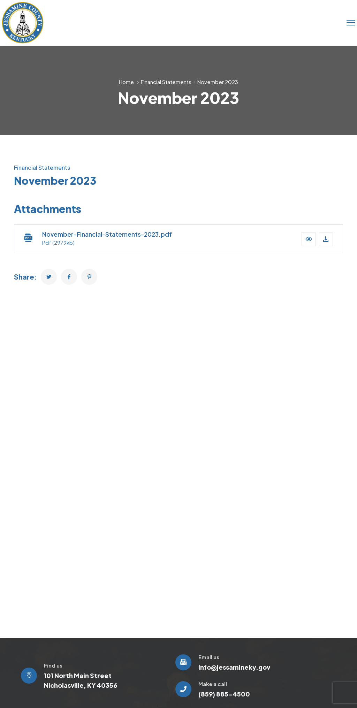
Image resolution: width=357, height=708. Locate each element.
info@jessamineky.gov (234, 667)
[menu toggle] (351, 22)
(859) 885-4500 (224, 694)
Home (126, 81)
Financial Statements (166, 81)
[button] (309, 239)
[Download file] (326, 239)
